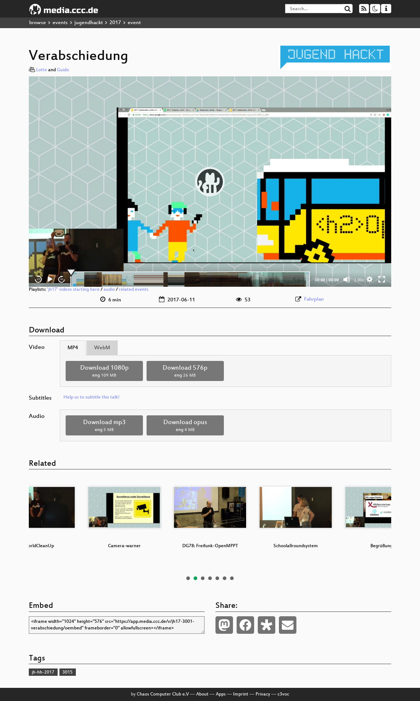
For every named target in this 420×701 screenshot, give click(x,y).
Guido (63, 70)
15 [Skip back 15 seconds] (38, 279)
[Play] (50, 279)
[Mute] (346, 279)
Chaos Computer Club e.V (163, 694)
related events (133, 289)
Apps (221, 694)
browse (37, 23)
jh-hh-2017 (43, 672)
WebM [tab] (102, 348)
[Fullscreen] (381, 279)
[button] (210, 181)
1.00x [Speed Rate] (359, 280)
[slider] (190, 279)
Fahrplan (314, 299)
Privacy (263, 694)
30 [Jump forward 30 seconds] (61, 279)
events (60, 23)
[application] (210, 181)
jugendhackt (88, 23)
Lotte (41, 70)
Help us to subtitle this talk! (91, 397)
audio (109, 289)
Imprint (240, 694)
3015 (67, 672)
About (202, 694)
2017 (115, 23)
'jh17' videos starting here (73, 289)
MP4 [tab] (72, 348)
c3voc (283, 694)
